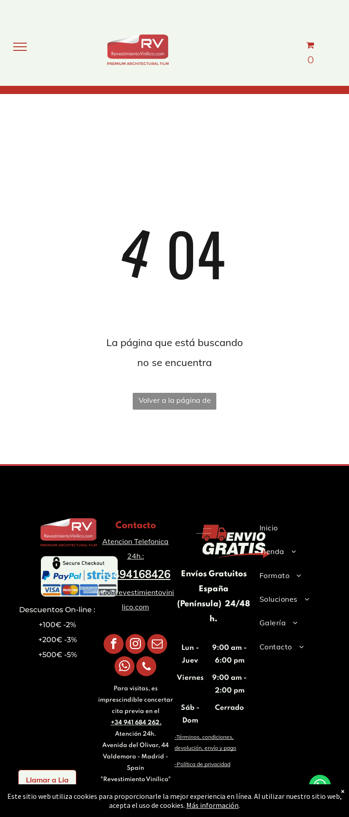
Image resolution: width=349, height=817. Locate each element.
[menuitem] (291, 528)
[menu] (20, 47)
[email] (157, 645)
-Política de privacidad (202, 764)
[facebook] (114, 645)
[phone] (146, 667)
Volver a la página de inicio (175, 403)
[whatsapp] (125, 667)
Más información (212, 805)
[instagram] (135, 645)
